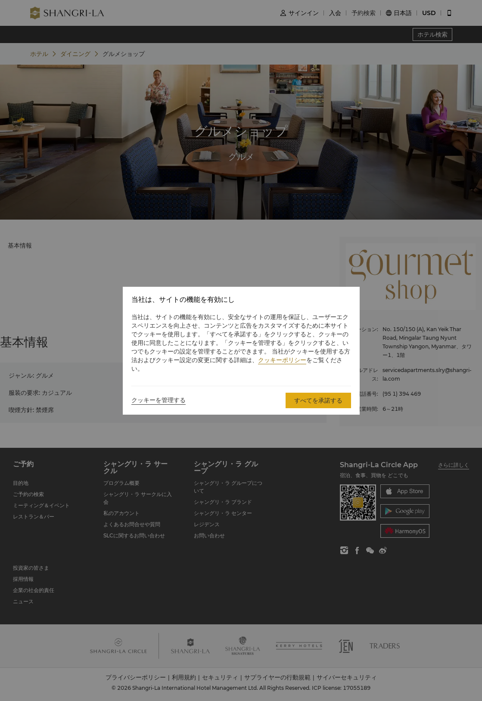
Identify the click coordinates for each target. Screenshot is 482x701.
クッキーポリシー (282, 360)
